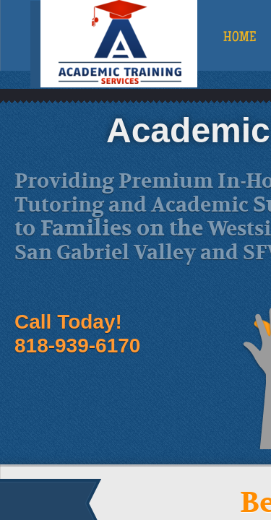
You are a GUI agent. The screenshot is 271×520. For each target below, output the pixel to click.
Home (239, 38)
